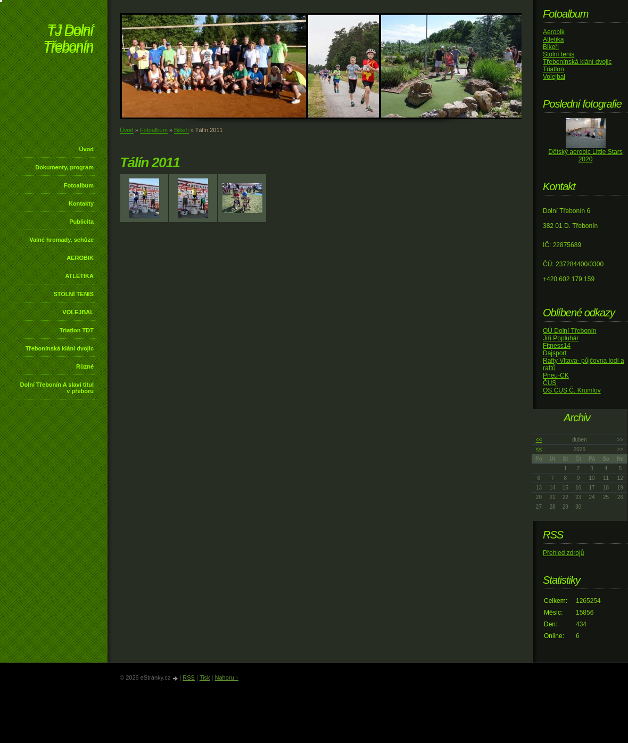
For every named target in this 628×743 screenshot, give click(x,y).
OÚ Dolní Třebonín (570, 330)
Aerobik (554, 32)
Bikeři (181, 130)
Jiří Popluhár (561, 338)
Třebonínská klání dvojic (60, 348)
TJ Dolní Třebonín (68, 39)
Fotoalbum (79, 185)
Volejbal (554, 76)
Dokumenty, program (64, 167)
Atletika (553, 39)
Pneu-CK (556, 375)
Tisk (205, 677)
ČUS (549, 383)
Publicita (81, 221)
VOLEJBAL (78, 312)
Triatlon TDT (77, 330)
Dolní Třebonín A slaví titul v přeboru (57, 387)
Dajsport (555, 353)
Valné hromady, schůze (61, 239)
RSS (189, 677)
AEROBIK (80, 258)
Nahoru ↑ (226, 677)
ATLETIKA (79, 276)
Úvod (86, 149)
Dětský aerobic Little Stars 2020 (585, 155)
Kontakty (81, 203)
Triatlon (553, 69)
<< (539, 440)
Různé (85, 366)
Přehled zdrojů (563, 553)
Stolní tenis (558, 54)
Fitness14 (557, 345)
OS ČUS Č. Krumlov (572, 390)
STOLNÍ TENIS (73, 294)
